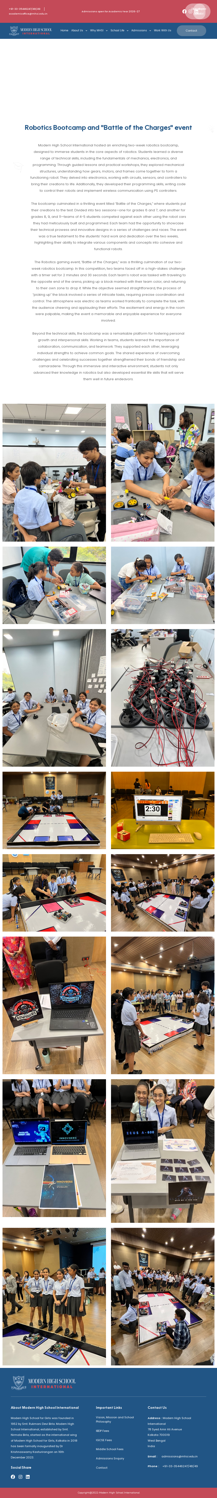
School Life (119, 30)
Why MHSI (98, 30)
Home (64, 30)
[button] (199, 11)
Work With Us (162, 30)
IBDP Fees (102, 1431)
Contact (101, 1468)
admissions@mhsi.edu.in (178, 1456)
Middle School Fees (110, 1449)
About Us (79, 30)
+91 (163, 1466)
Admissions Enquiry (110, 1458)
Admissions (141, 30)
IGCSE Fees (104, 1440)
